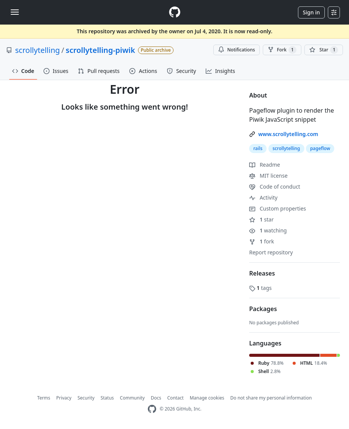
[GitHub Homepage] (152, 409)
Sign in (311, 12)
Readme (264, 164)
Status (107, 398)
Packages (263, 309)
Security (86, 398)
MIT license (268, 175)
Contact (175, 398)
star (261, 219)
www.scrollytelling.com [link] (288, 134)
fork (261, 241)
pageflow (320, 148)
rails (257, 148)
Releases (262, 273)
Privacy (63, 398)
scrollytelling (37, 50)
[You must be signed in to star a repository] (323, 50)
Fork (282, 50)
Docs (156, 398)
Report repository (271, 252)
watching (268, 230)
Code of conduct (274, 186)
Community (132, 398)
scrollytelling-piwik (100, 50)
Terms (43, 398)
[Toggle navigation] (14, 12)
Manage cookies (207, 398)
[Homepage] (175, 12)
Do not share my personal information (271, 398)
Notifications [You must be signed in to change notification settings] (236, 49)
